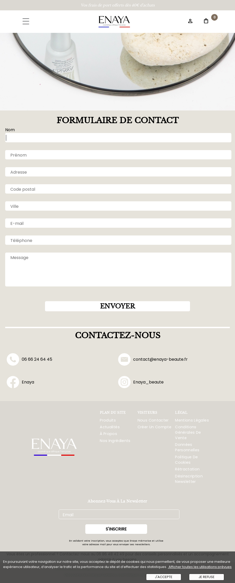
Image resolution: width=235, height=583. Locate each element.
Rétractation (187, 469)
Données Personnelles (187, 447)
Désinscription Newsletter (189, 479)
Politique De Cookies (186, 459)
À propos (108, 433)
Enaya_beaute (141, 382)
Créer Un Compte (154, 427)
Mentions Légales (192, 420)
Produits (108, 420)
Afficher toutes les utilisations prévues (200, 566)
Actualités (110, 427)
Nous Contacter (153, 420)
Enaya (20, 382)
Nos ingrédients (115, 440)
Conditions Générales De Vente (188, 432)
